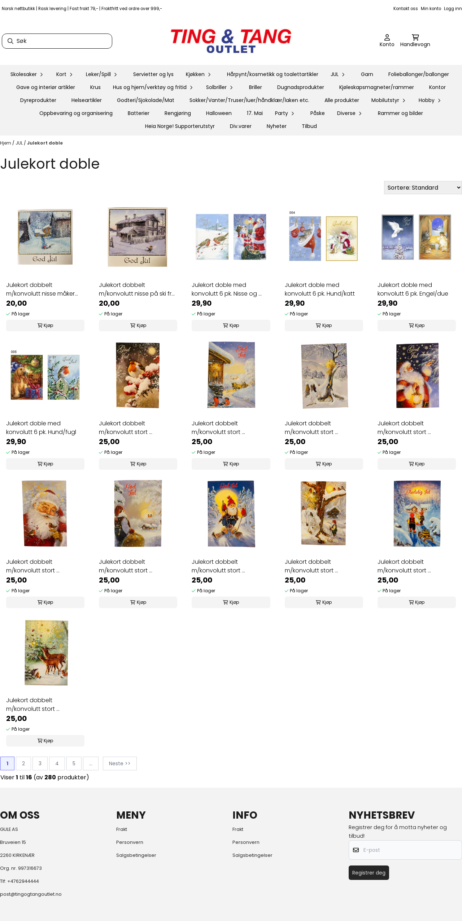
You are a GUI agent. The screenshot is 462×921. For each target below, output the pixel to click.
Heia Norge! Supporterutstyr (180, 126)
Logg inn (453, 9)
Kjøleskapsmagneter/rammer (376, 87)
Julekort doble (45, 143)
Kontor (437, 87)
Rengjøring (178, 113)
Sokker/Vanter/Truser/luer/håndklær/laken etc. (249, 100)
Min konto (431, 9)
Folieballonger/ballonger (418, 74)
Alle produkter (341, 100)
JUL (20, 143)
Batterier (138, 113)
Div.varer (241, 126)
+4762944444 (23, 881)
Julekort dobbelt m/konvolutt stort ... (125, 427)
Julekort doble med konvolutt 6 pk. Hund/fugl (41, 427)
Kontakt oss (405, 9)
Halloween (219, 113)
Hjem (6, 143)
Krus (95, 87)
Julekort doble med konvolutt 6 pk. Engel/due (413, 289)
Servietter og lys (153, 74)
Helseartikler (86, 100)
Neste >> (120, 763)
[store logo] (231, 41)
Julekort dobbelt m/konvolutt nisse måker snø (40, 289)
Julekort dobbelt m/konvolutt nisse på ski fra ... (137, 289)
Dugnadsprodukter (300, 87)
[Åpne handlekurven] (415, 41)
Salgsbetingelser (136, 855)
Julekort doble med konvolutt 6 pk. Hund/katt (320, 289)
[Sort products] (423, 187)
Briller (255, 87)
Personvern (129, 842)
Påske (317, 113)
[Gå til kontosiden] (387, 41)
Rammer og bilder (400, 113)
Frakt (121, 829)
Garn (367, 74)
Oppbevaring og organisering (76, 113)
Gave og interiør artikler (45, 87)
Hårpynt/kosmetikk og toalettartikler (272, 74)
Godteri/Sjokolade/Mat (145, 100)
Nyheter (277, 126)
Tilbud (309, 126)
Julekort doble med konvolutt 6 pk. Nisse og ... (227, 289)
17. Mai (255, 113)
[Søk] (57, 41)
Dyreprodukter (38, 100)
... (90, 763)
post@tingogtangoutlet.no (31, 894)
